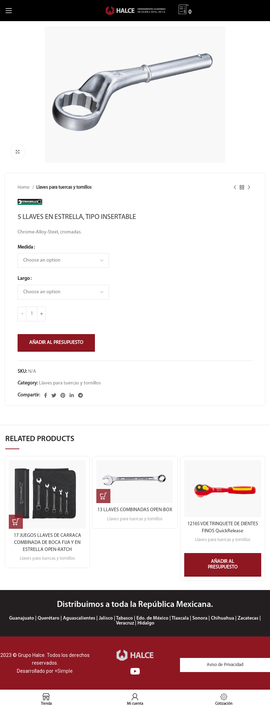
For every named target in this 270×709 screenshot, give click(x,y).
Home (24, 187)
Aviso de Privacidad (225, 665)
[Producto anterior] (234, 187)
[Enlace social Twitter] (53, 395)
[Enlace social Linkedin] (72, 395)
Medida (25, 247)
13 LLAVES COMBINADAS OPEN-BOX (134, 510)
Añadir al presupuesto (56, 342)
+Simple (63, 671)
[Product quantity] (31, 314)
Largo (24, 278)
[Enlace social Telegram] (80, 395)
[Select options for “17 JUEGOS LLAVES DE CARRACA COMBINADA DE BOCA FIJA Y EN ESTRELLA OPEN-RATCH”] (16, 522)
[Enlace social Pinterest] (63, 395)
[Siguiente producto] (248, 187)
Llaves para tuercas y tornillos (63, 187)
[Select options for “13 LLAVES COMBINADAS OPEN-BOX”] (103, 496)
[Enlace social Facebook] (45, 395)
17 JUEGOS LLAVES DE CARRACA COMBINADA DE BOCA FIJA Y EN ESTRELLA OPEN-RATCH (47, 542)
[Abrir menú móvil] (9, 11)
